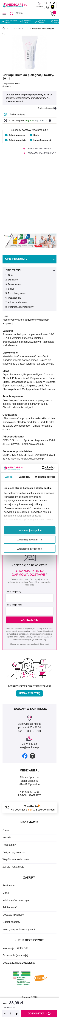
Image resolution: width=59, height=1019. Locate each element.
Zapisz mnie (29, 619)
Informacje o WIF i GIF (15, 948)
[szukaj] (26, 13)
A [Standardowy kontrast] (48, 7)
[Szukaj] (12, 13)
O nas (6, 830)
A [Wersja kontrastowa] (52, 7)
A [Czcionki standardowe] (46, 3)
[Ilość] (11, 1013)
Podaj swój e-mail (14, 605)
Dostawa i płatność (13, 914)
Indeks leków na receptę (16, 900)
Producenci (9, 885)
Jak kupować (10, 907)
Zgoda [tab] (8, 476)
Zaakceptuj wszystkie (29, 530)
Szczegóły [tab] (24, 476)
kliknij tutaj (29, 585)
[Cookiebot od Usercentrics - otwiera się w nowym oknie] (42, 468)
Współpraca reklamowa (16, 859)
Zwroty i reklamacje (13, 866)
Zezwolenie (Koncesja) (15, 955)
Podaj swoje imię (13, 591)
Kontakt (7, 837)
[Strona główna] (4, 29)
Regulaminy (9, 844)
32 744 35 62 (29, 743)
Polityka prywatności (14, 852)
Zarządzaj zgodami (29, 539)
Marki (6, 893)
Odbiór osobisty (11, 922)
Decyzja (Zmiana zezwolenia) (19, 962)
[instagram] (32, 756)
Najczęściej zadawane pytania (19, 929)
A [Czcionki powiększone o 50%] (50, 3)
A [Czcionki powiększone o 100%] (54, 2)
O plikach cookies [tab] (45, 476)
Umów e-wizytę (29, 693)
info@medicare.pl (29, 747)
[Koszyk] (52, 13)
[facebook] (25, 756)
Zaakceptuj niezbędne (29, 548)
